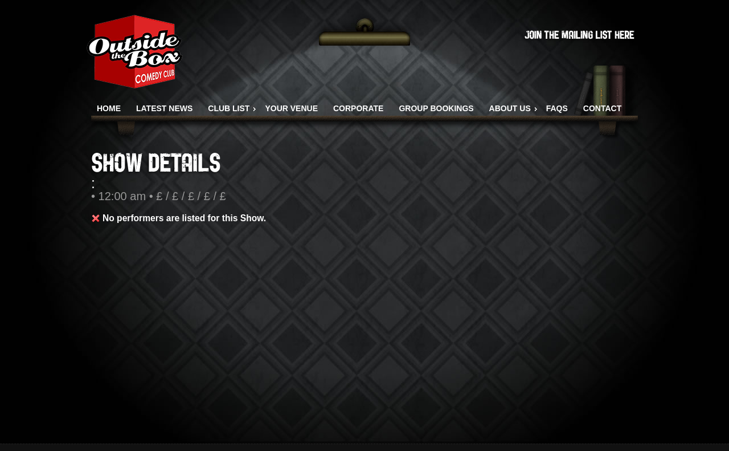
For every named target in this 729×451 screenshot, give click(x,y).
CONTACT (602, 108)
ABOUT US (510, 108)
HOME (109, 108)
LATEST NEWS (164, 108)
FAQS (557, 108)
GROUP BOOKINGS (436, 108)
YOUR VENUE (291, 108)
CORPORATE (358, 108)
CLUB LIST (228, 108)
